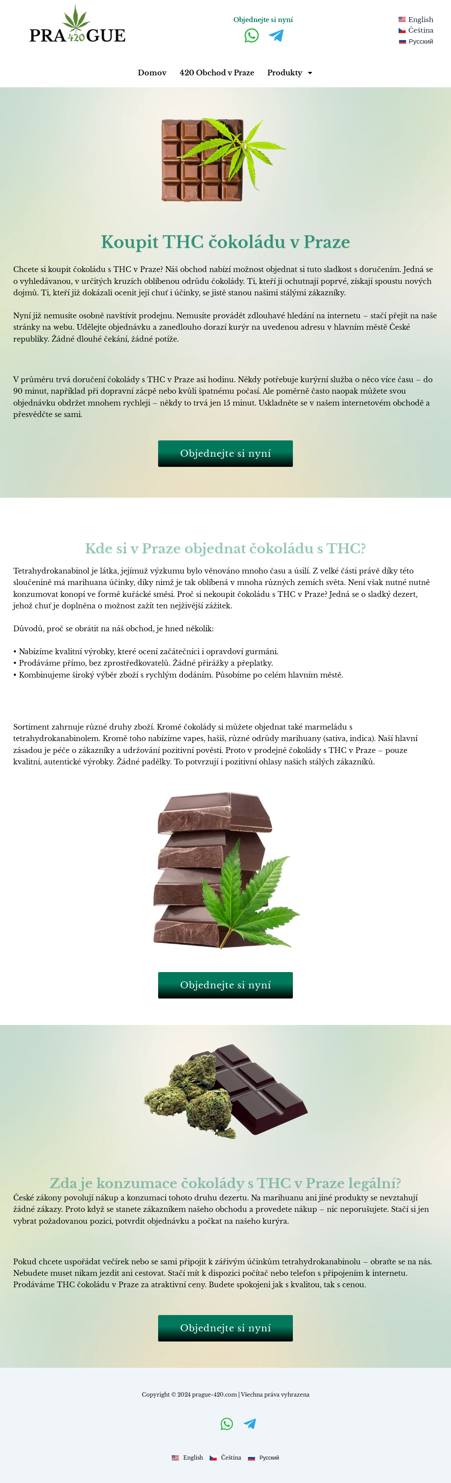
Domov (152, 72)
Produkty (290, 73)
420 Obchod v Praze (217, 72)
